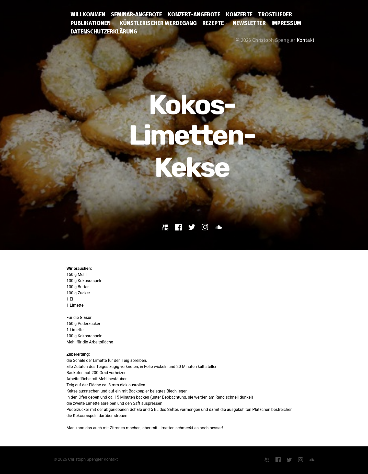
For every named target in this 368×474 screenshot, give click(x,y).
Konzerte (239, 14)
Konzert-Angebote (194, 14)
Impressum (286, 23)
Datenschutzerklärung (104, 31)
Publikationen (91, 23)
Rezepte (213, 23)
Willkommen (88, 14)
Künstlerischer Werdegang (158, 23)
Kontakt (305, 40)
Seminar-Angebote (136, 14)
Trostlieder (275, 14)
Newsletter (249, 23)
